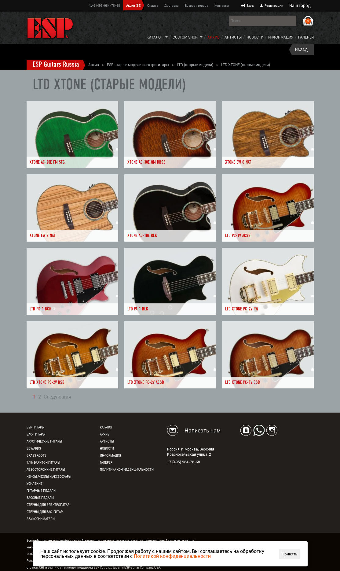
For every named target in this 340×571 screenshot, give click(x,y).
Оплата (152, 5)
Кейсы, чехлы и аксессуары (49, 476)
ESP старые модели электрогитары (138, 65)
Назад (301, 50)
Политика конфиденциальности (127, 469)
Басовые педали (40, 497)
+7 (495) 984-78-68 (105, 5)
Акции (133, 5)
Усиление (34, 483)
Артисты (233, 37)
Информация (280, 37)
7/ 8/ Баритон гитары (43, 462)
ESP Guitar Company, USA (142, 567)
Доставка (171, 5)
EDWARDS (34, 448)
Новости (255, 37)
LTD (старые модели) (195, 65)
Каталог (155, 37)
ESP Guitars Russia (56, 64)
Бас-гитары (36, 434)
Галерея (306, 37)
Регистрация (274, 5)
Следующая (57, 397)
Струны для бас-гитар (45, 512)
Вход (250, 5)
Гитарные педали (41, 490)
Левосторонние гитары (46, 469)
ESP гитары (36, 427)
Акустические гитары (44, 441)
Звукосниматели (41, 519)
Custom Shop (185, 37)
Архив (213, 37)
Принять (289, 554)
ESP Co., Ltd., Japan (107, 567)
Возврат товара (196, 5)
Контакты (221, 5)
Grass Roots (36, 455)
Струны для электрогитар (48, 504)
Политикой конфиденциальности (172, 556)
